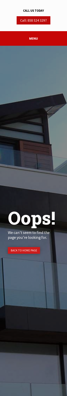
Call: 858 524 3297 (33, 20)
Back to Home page (24, 250)
